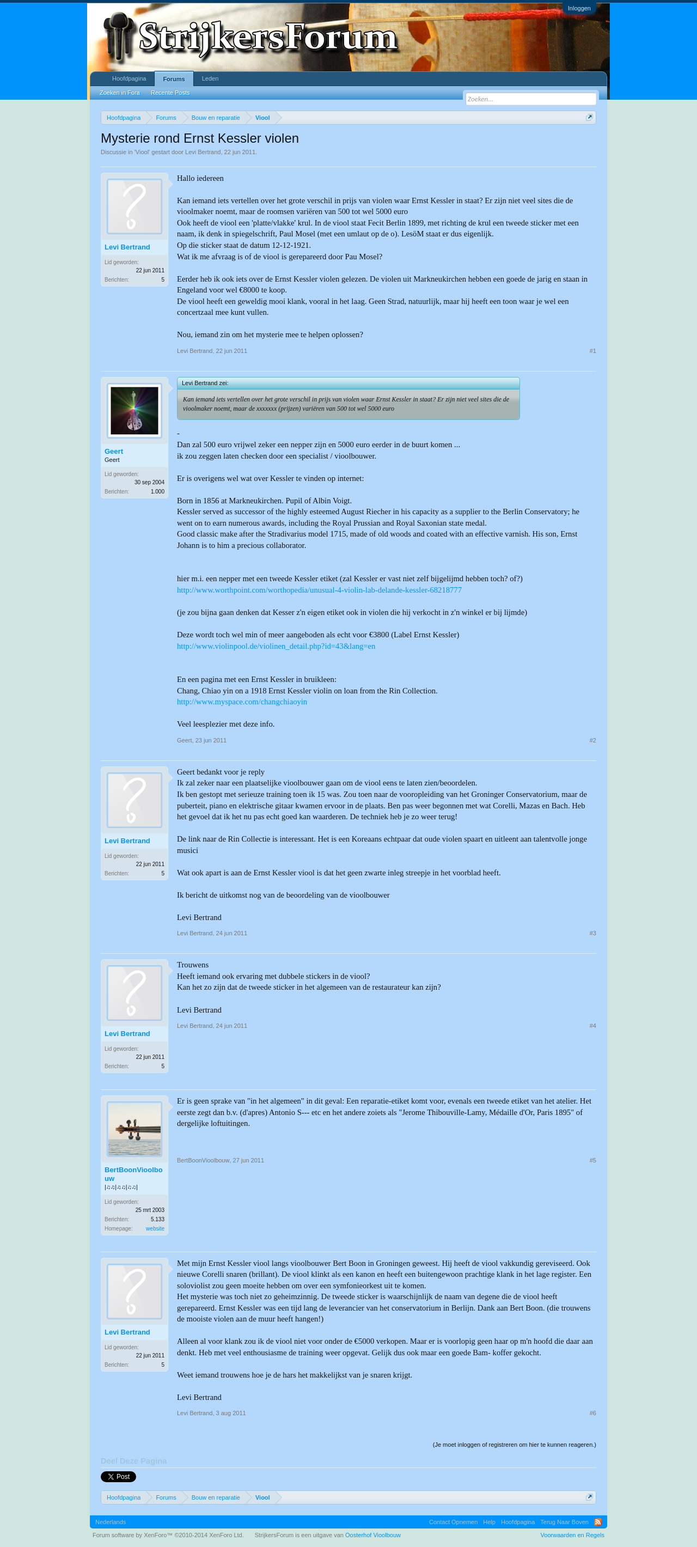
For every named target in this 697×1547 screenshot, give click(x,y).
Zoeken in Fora (120, 92)
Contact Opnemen (453, 1522)
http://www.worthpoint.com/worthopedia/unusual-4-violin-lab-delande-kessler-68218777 (319, 590)
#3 (593, 933)
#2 (593, 740)
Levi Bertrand (203, 152)
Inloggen (579, 8)
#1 (593, 351)
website (155, 1229)
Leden (210, 78)
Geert (114, 451)
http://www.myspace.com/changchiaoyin (242, 701)
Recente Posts (170, 92)
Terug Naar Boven (564, 1522)
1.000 (157, 492)
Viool (142, 152)
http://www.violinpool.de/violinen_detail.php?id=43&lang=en (276, 646)
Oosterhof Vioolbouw (373, 1535)
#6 (593, 1413)
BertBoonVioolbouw (134, 1174)
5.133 (157, 1219)
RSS (598, 1522)
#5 (593, 1160)
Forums (174, 79)
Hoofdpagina (129, 78)
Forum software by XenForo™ (168, 1535)
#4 (593, 1025)
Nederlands (110, 1522)
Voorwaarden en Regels (572, 1535)
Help (489, 1522)
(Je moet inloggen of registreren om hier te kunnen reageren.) (514, 1444)
